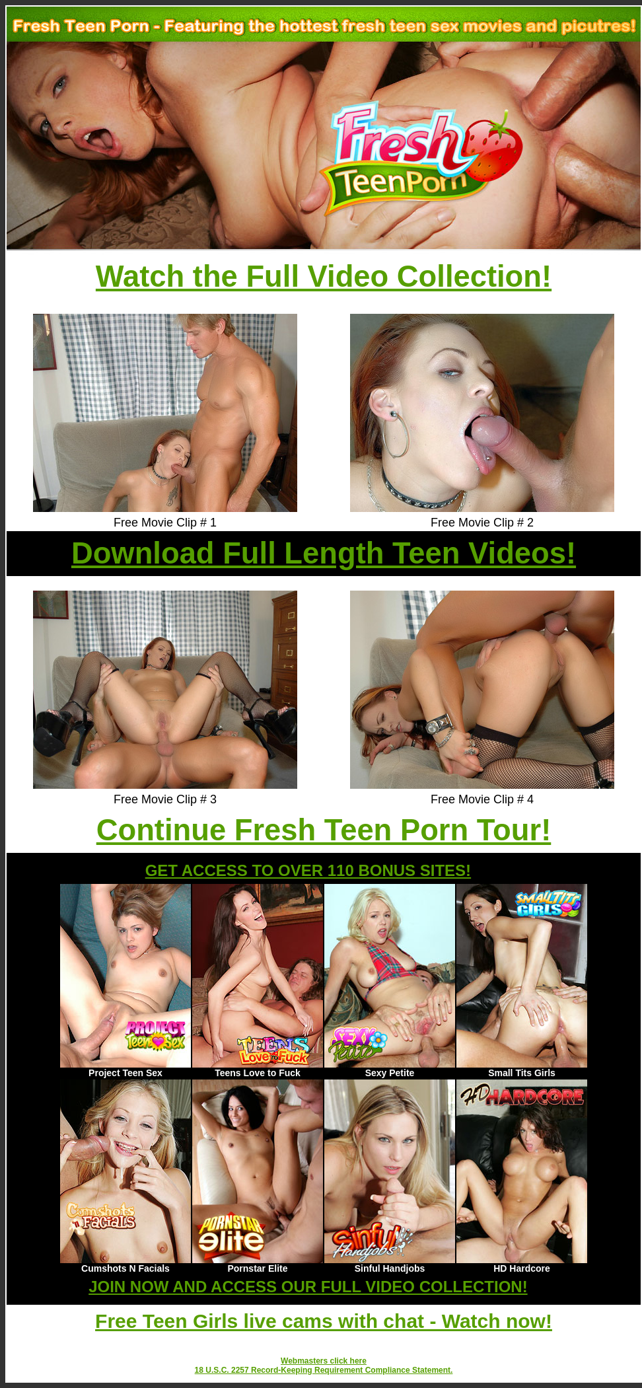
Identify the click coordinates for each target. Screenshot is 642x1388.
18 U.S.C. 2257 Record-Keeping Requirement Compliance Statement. (324, 1370)
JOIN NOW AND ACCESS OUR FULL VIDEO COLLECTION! (308, 1287)
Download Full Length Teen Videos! (323, 553)
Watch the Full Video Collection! (324, 276)
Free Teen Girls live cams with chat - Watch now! (323, 1321)
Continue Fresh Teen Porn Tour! (324, 830)
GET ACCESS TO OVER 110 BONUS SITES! (308, 870)
